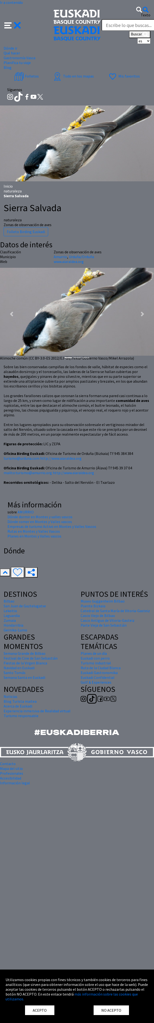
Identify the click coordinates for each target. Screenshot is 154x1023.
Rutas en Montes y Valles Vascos (33, 531)
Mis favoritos (124, 76)
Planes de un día (94, 653)
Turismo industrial (96, 663)
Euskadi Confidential (98, 677)
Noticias (10, 696)
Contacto (8, 763)
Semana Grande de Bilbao (24, 653)
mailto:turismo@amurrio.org (28, 472)
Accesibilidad (10, 778)
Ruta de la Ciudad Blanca (101, 667)
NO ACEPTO (111, 1010)
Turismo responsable (21, 715)
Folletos (26, 76)
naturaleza (13, 191)
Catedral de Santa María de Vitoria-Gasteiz (115, 610)
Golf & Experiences (96, 682)
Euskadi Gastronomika (99, 672)
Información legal (15, 782)
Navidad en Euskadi (19, 667)
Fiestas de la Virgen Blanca (25, 663)
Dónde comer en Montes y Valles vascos (39, 521)
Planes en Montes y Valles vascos (34, 536)
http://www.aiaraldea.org (61, 458)
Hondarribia (13, 625)
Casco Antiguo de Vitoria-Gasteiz (108, 620)
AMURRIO (26, 512)
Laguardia (12, 615)
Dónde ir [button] (10, 48)
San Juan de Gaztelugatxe (25, 605)
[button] (13, 24)
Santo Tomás (15, 672)
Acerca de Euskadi (18, 706)
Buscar (139, 34)
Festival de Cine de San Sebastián (31, 658)
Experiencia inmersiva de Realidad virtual (37, 710)
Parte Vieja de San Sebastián (104, 625)
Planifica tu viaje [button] (17, 62)
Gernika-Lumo (15, 630)
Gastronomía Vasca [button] (19, 57)
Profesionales (11, 773)
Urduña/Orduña (81, 256)
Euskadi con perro (95, 658)
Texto (145, 15)
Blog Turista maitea (20, 701)
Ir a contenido (11, 2)
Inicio (8, 186)
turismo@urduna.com (21, 458)
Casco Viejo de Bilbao (98, 615)
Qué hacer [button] (12, 53)
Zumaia (10, 620)
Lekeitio (10, 610)
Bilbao (9, 601)
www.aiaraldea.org (69, 261)
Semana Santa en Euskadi (24, 677)
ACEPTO (40, 1010)
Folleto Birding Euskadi (26, 231)
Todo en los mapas (73, 76)
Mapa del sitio (11, 768)
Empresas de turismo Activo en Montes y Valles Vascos (51, 526)
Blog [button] (8, 67)
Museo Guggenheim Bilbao (103, 601)
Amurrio (60, 256)
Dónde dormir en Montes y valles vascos (39, 516)
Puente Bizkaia (93, 605)
